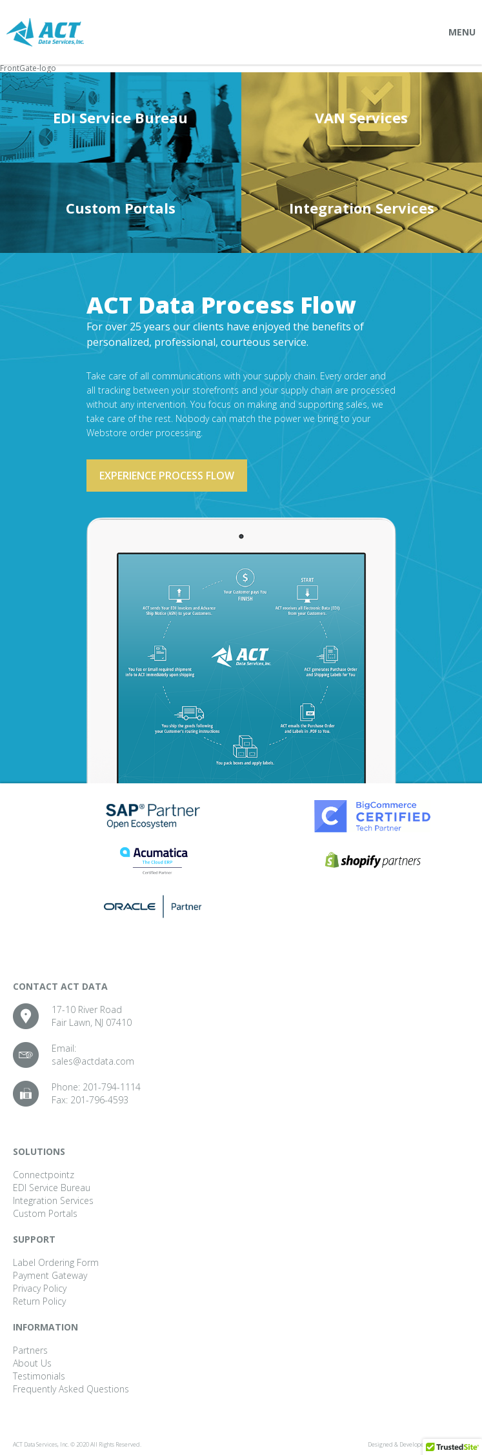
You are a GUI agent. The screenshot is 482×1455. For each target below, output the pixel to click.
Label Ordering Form (56, 1262)
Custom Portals (121, 207)
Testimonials (39, 1376)
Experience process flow (166, 475)
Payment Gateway (50, 1275)
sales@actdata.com (93, 1061)
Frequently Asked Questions (71, 1389)
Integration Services (361, 207)
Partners (30, 1350)
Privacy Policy (39, 1288)
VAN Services (361, 117)
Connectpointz (43, 1175)
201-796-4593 (99, 1100)
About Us (32, 1363)
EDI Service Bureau (120, 117)
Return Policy (39, 1301)
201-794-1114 (112, 1087)
